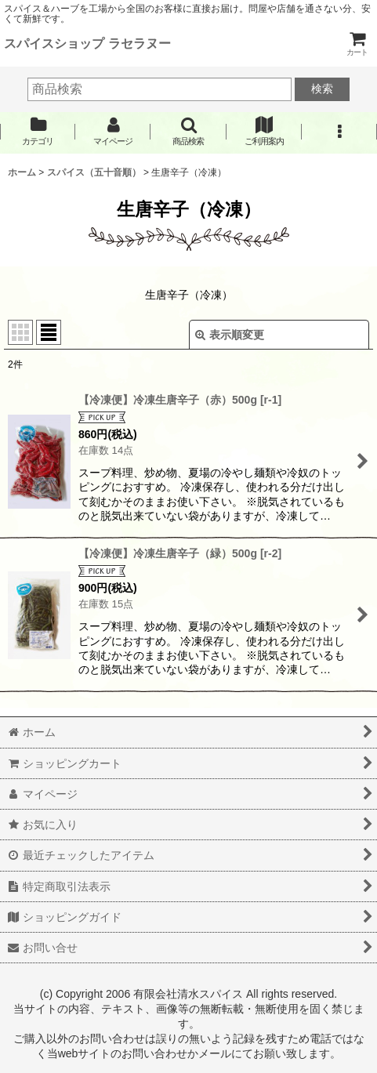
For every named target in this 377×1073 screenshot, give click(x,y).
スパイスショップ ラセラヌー (87, 43)
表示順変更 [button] (229, 334)
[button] (188, 131)
